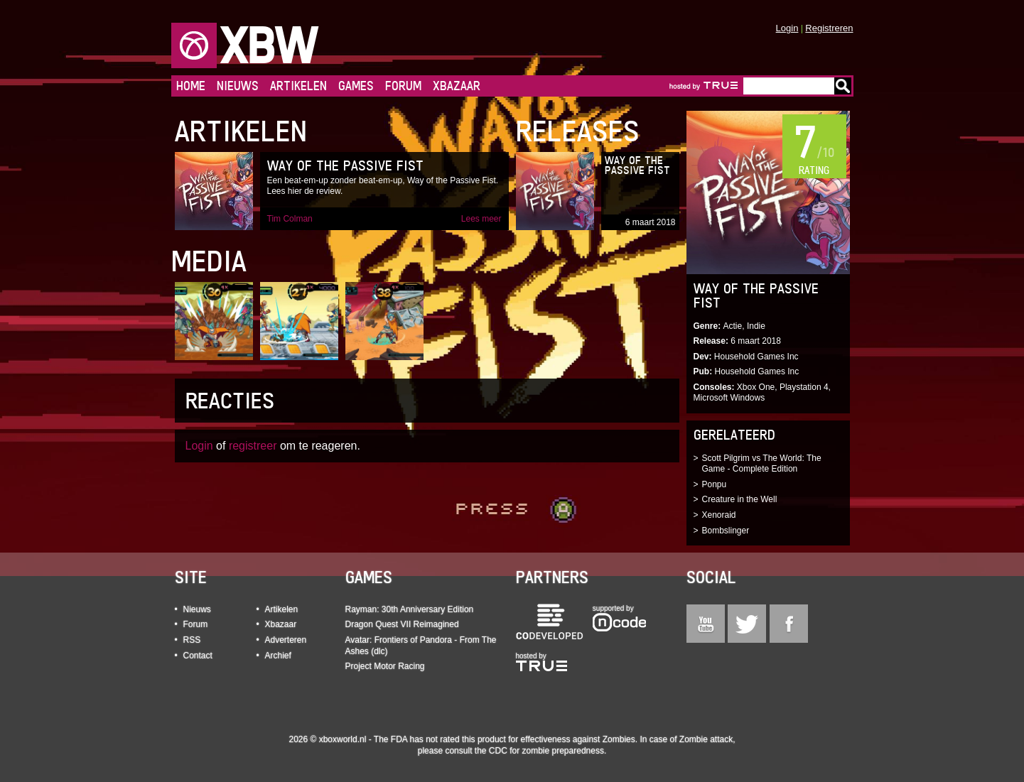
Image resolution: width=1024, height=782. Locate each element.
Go (842, 85)
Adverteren (286, 640)
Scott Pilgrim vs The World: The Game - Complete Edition (761, 463)
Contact (197, 656)
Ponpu (714, 484)
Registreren (829, 28)
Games (356, 85)
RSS (192, 640)
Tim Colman (290, 219)
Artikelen (298, 85)
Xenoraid (719, 515)
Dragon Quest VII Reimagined (402, 624)
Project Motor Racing (385, 666)
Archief (278, 656)
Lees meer (481, 218)
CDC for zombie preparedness (546, 751)
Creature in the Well (739, 499)
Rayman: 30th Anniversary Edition (409, 609)
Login (787, 28)
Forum (403, 85)
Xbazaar (456, 85)
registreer (253, 446)
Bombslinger (726, 531)
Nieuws (238, 85)
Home (190, 85)
